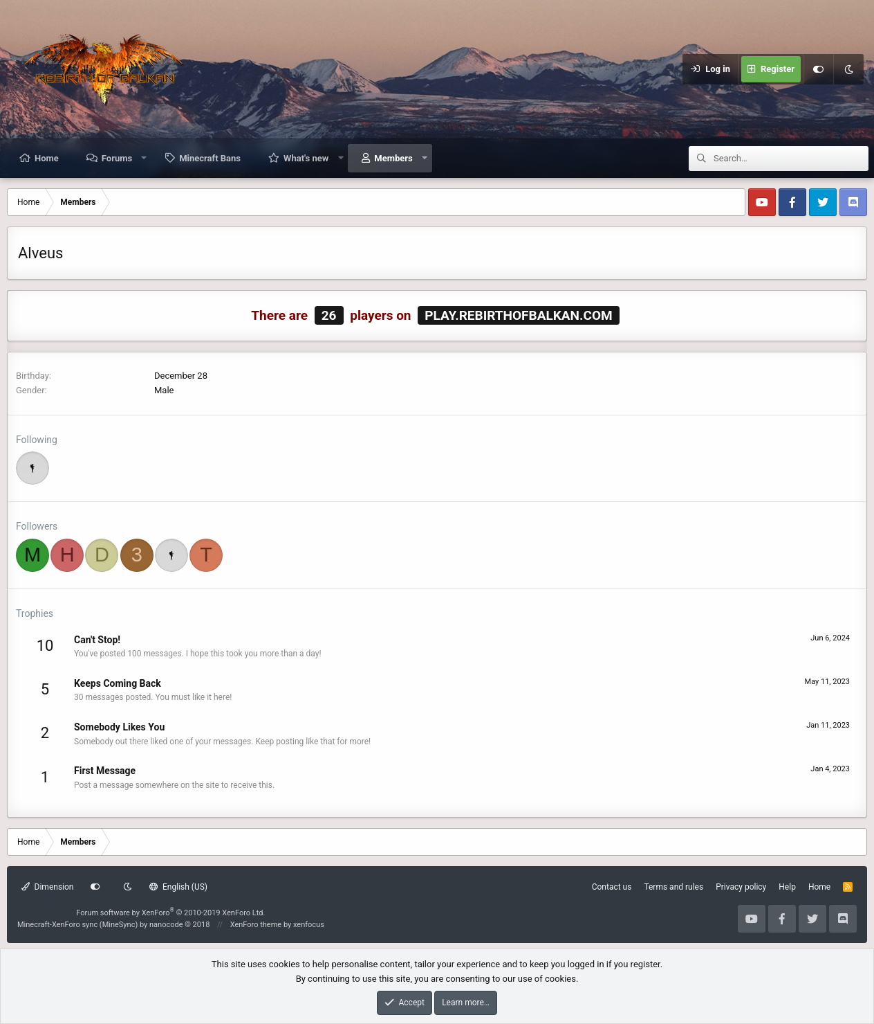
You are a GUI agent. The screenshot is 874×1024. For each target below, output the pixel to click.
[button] (144, 158)
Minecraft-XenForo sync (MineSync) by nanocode (113, 924)
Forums (117, 158)
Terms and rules (673, 887)
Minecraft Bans (210, 158)
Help (787, 887)
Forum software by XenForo (170, 912)
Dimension (47, 887)
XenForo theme (256, 924)
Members (393, 158)
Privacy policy (741, 887)
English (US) (178, 887)
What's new (305, 158)
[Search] (791, 158)
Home (47, 158)
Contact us (612, 887)
